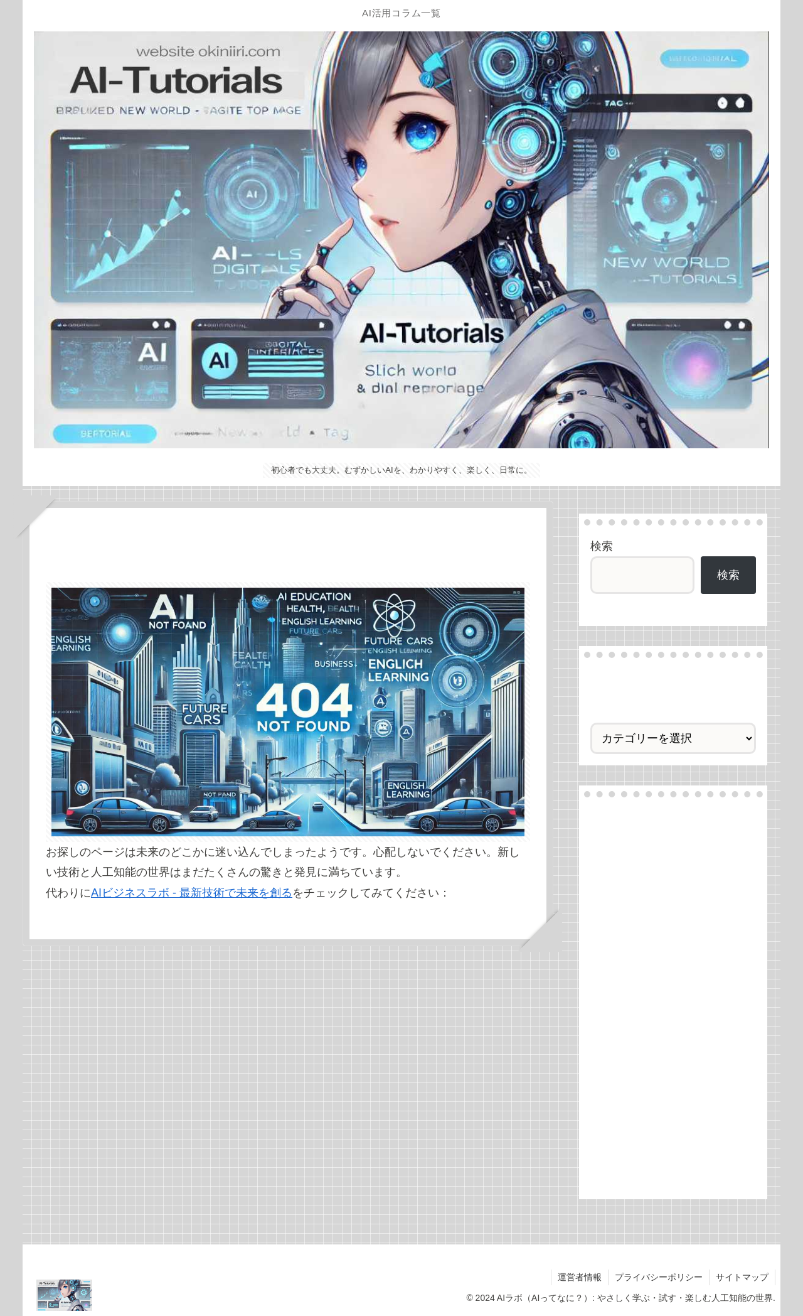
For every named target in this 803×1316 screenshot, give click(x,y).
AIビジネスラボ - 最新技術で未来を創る (191, 893)
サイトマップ (742, 1277)
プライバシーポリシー (659, 1277)
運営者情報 (580, 1277)
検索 (601, 546)
